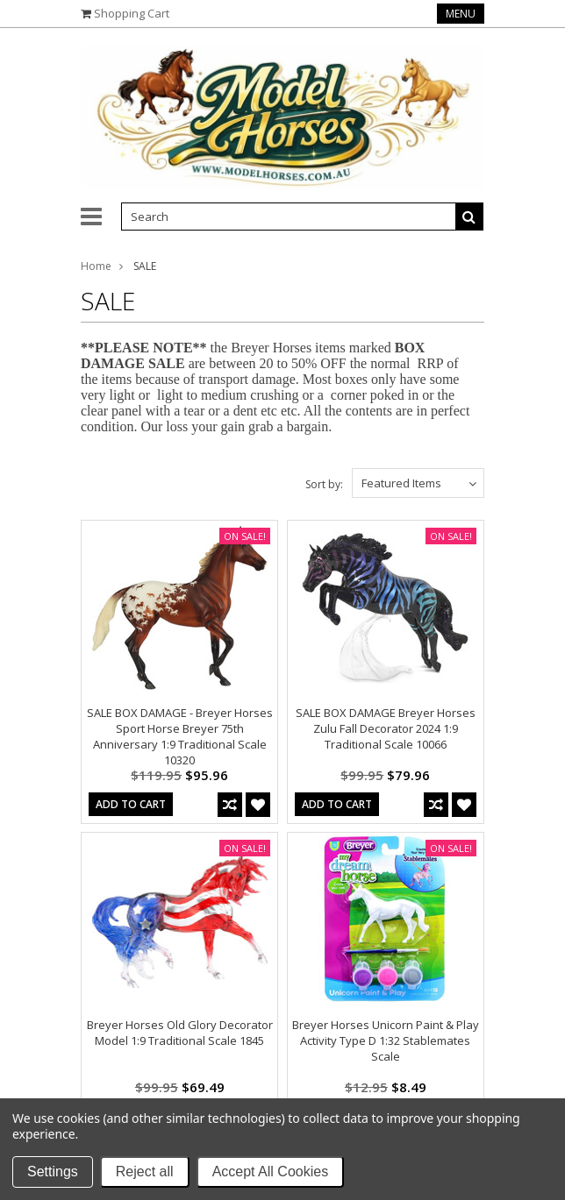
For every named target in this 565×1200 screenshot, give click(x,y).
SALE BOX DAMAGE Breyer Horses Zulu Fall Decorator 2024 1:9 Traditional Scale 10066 (386, 728)
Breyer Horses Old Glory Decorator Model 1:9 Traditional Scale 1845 (180, 1032)
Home (96, 266)
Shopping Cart (131, 13)
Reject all (145, 1171)
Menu (461, 13)
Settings (52, 1171)
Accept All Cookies (270, 1171)
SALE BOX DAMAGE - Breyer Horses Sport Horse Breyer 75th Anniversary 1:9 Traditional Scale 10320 (180, 736)
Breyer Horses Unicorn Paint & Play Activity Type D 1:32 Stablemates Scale (385, 1040)
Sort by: (324, 484)
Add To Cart (131, 804)
